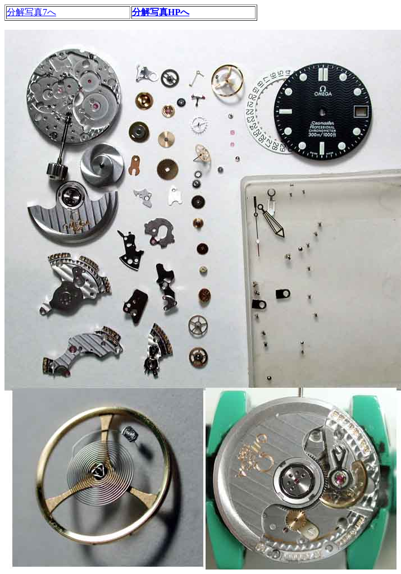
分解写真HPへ (160, 12)
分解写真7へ (31, 12)
